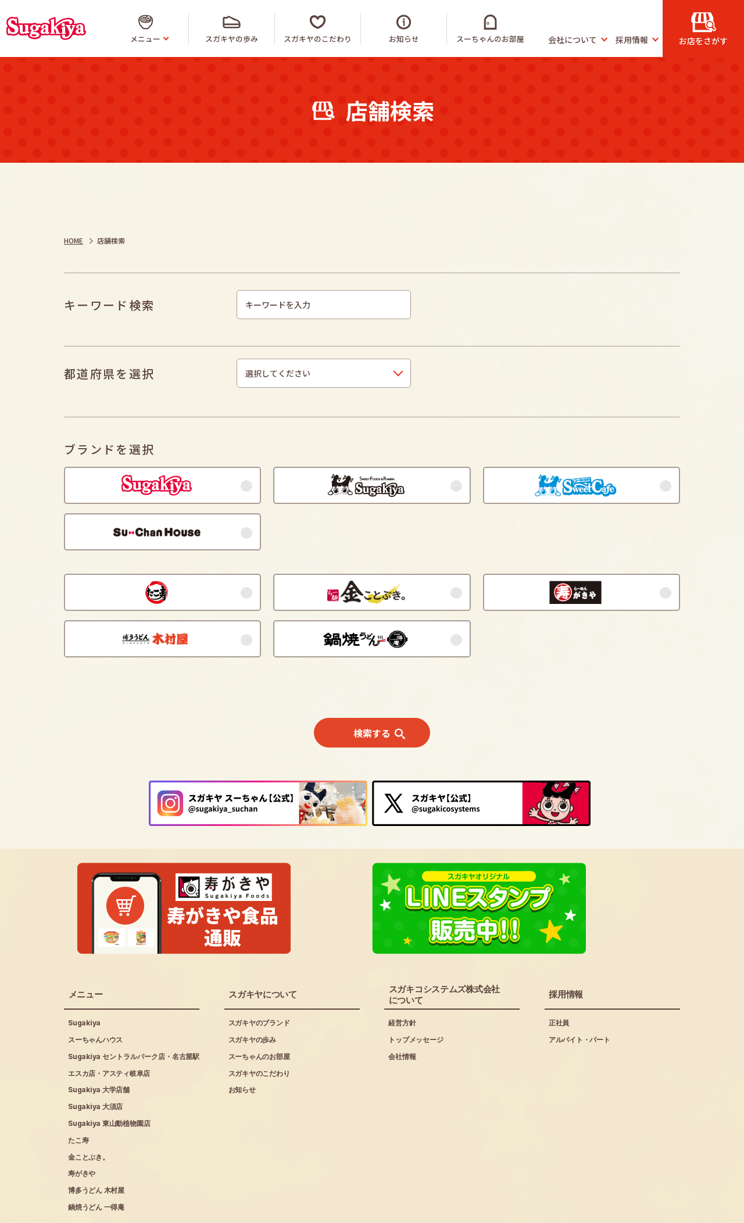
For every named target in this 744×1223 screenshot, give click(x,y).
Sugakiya (84, 979)
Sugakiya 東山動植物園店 (109, 1079)
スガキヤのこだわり (259, 1029)
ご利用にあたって (96, 1206)
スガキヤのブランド (259, 979)
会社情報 (402, 1013)
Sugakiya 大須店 (95, 1062)
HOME (73, 240)
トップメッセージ (415, 996)
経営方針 (402, 979)
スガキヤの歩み (252, 996)
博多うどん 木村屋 (96, 1146)
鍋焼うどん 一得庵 (96, 1163)
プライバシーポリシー (200, 1206)
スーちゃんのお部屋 (259, 1013)
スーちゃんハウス (95, 996)
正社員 (559, 979)
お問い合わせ (295, 1206)
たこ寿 (78, 1096)
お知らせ (242, 1046)
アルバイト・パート (579, 996)
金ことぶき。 (88, 1113)
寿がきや (81, 1130)
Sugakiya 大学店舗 (99, 1046)
